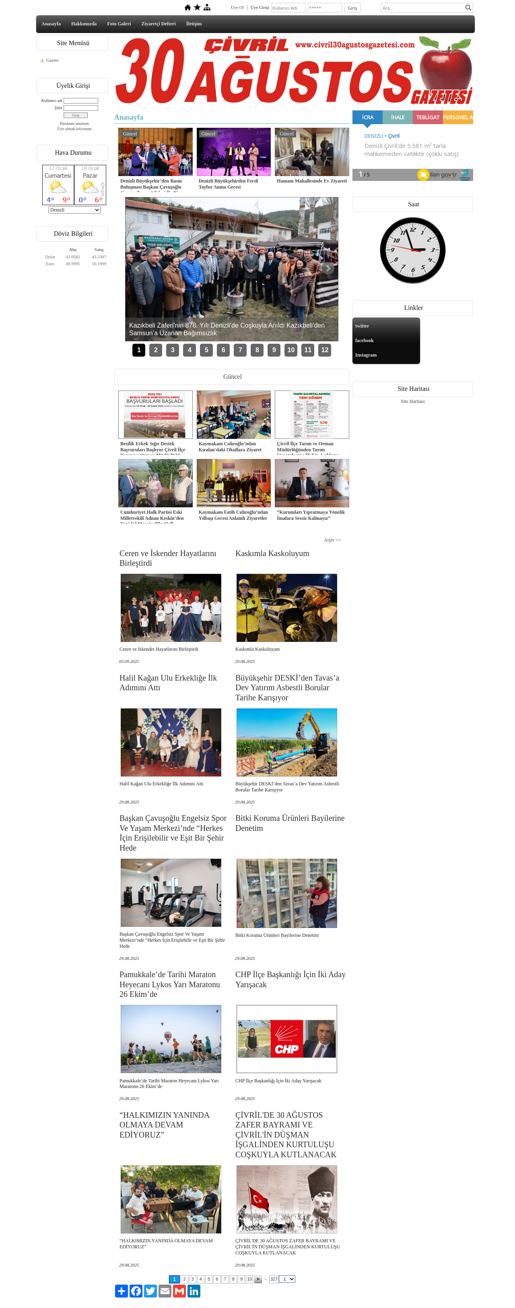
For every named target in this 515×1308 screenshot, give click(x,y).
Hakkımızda (84, 24)
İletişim (194, 24)
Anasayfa (51, 24)
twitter (362, 326)
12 (325, 350)
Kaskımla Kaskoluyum (272, 553)
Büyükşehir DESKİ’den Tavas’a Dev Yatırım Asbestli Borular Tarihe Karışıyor (287, 687)
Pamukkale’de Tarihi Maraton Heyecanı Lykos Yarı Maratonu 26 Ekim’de (169, 984)
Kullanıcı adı (51, 100)
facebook (364, 340)
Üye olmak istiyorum (75, 129)
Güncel (130, 134)
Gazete (52, 60)
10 (291, 350)
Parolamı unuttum (74, 123)
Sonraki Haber (327, 268)
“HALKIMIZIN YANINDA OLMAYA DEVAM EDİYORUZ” (164, 1125)
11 (308, 350)
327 (274, 1279)
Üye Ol (237, 7)
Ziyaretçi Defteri (158, 24)
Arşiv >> (332, 540)
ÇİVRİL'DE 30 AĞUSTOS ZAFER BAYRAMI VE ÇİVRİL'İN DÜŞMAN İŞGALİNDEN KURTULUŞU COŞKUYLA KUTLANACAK (286, 1135)
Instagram (366, 355)
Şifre (58, 108)
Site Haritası (413, 401)
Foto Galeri (119, 24)
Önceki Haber (137, 268)
